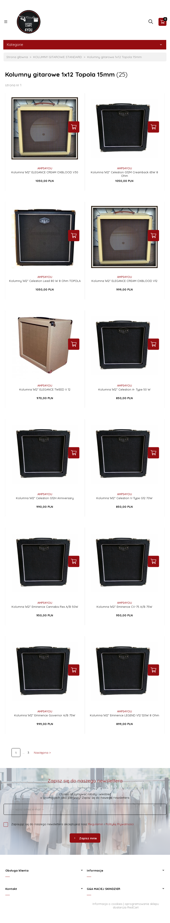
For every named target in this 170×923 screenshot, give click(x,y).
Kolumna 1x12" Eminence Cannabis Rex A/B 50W (45, 606)
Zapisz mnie (85, 838)
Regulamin (95, 824)
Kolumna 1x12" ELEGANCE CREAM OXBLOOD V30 (44, 172)
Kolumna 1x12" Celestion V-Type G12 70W (124, 498)
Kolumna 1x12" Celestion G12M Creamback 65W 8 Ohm (124, 173)
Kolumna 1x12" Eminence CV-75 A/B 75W (124, 606)
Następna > (42, 753)
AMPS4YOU (44, 168)
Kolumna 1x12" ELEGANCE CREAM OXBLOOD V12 (124, 281)
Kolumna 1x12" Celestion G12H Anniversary (45, 498)
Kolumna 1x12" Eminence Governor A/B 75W (44, 715)
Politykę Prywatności (120, 824)
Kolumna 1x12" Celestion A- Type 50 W (124, 389)
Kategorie (85, 44)
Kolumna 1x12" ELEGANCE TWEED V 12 (44, 389)
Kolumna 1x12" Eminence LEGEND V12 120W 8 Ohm (124, 715)
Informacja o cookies (107, 904)
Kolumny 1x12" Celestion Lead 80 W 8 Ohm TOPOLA (45, 281)
